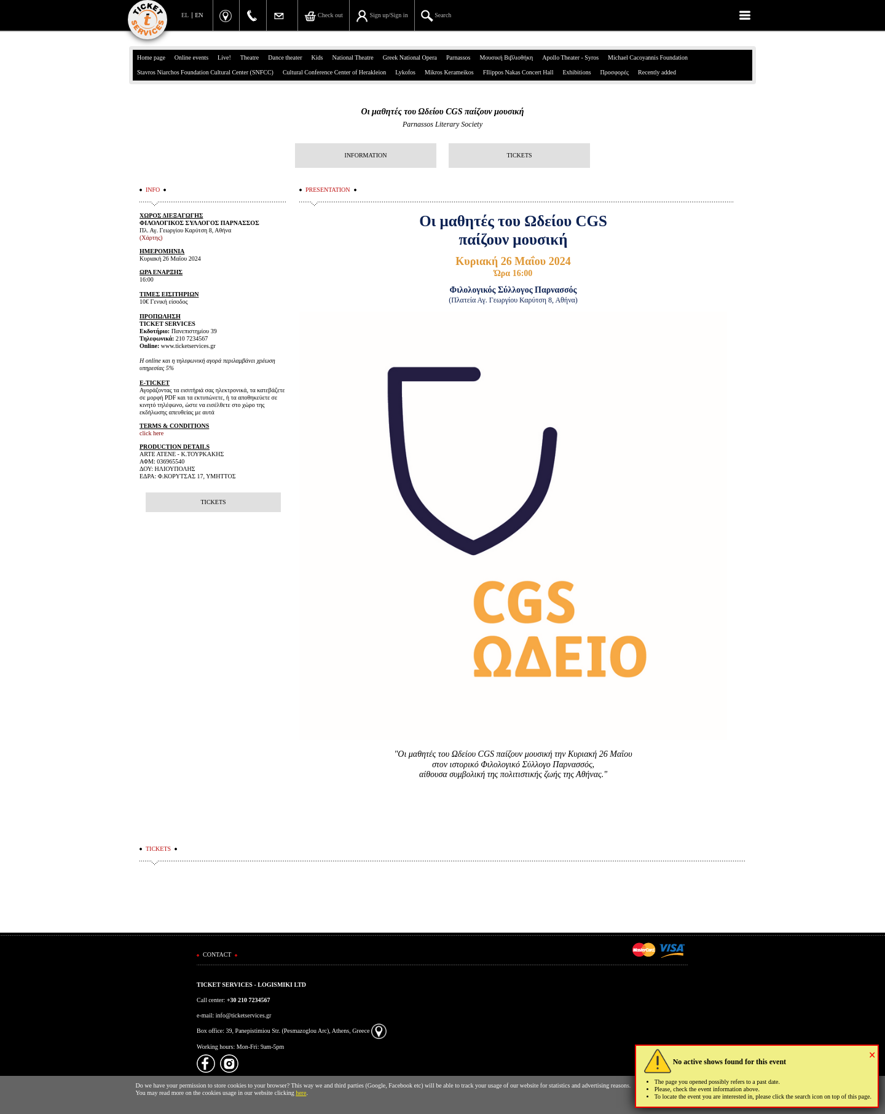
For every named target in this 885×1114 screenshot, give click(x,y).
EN (199, 15)
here (301, 1092)
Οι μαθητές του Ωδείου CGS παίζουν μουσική (442, 111)
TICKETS (519, 155)
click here (151, 433)
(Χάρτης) (151, 237)
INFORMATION (366, 155)
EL (185, 15)
